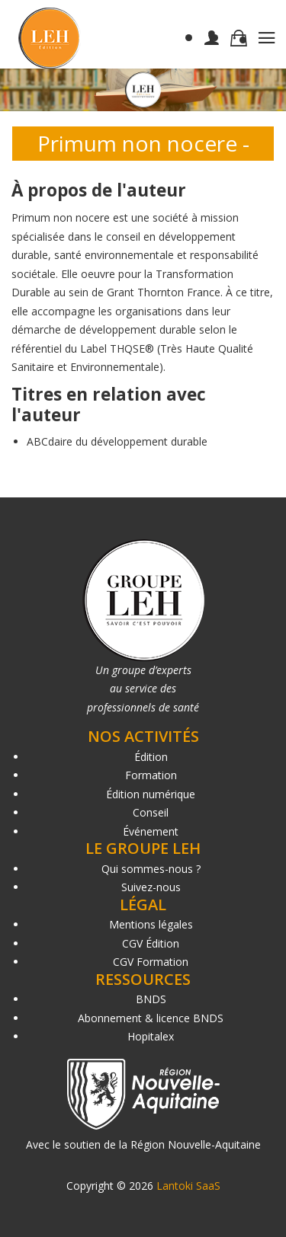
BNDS (151, 999)
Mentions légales (151, 924)
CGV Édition (150, 943)
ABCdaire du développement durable (117, 441)
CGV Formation (150, 961)
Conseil (151, 812)
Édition (151, 757)
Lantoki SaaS (188, 1185)
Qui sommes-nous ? (151, 868)
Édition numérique (150, 794)
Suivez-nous (151, 887)
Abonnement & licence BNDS (150, 1018)
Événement (150, 831)
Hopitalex (150, 1036)
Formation (151, 775)
